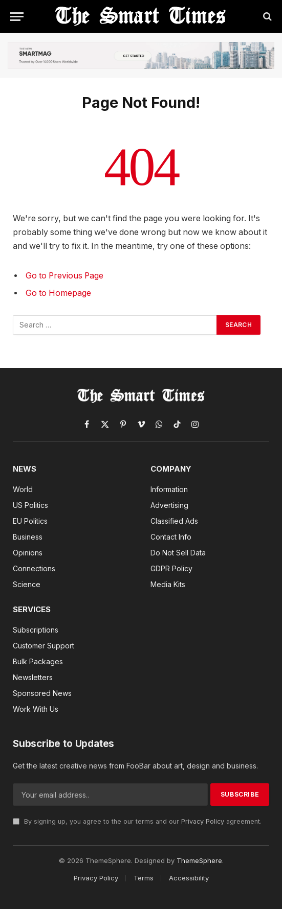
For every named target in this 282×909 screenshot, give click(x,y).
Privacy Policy (202, 821)
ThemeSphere (199, 860)
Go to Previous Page (64, 276)
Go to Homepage (58, 293)
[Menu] (17, 16)
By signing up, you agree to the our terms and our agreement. (137, 821)
